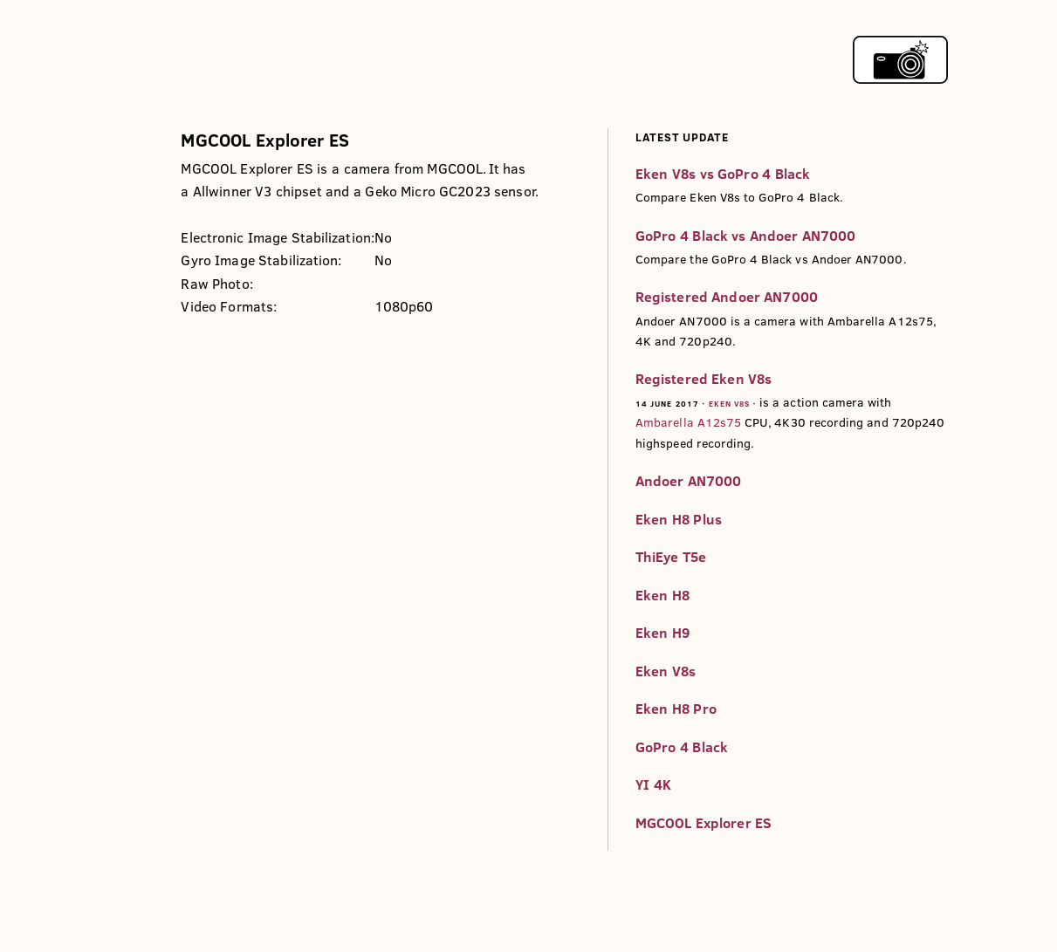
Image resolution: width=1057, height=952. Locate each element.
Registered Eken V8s (703, 378)
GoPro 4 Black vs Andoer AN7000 (745, 235)
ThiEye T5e (670, 556)
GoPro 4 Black (681, 747)
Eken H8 (662, 595)
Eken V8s (730, 403)
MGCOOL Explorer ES (703, 822)
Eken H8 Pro (676, 708)
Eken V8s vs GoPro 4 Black (722, 173)
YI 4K (653, 784)
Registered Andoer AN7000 (726, 296)
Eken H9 (662, 632)
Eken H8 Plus (678, 519)
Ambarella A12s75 (688, 422)
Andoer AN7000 (688, 480)
